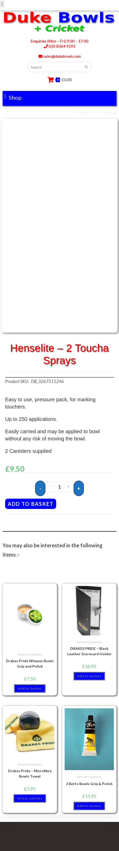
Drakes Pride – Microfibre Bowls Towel (30, 773)
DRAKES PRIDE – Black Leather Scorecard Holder (89, 651)
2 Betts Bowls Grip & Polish (89, 783)
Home (4, 113)
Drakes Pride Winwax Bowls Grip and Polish (30, 663)
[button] (13, 96)
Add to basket (31, 504)
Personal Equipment (57, 113)
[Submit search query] (86, 67)
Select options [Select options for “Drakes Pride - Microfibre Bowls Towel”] (29, 798)
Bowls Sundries (25, 113)
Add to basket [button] (30, 688)
